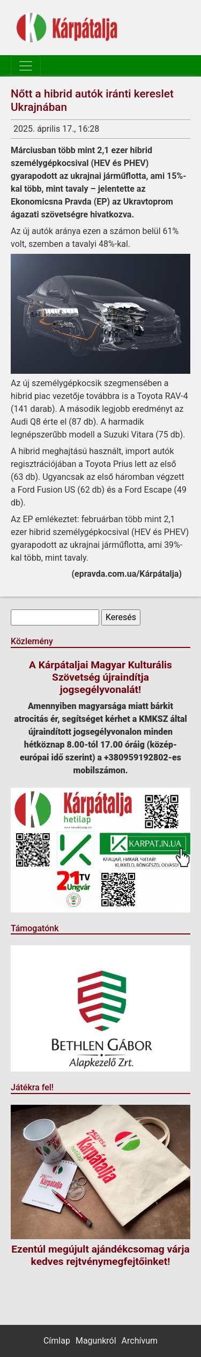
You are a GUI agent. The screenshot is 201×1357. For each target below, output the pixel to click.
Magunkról (96, 1341)
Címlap (56, 1341)
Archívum (140, 1341)
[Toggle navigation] (26, 66)
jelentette (116, 189)
